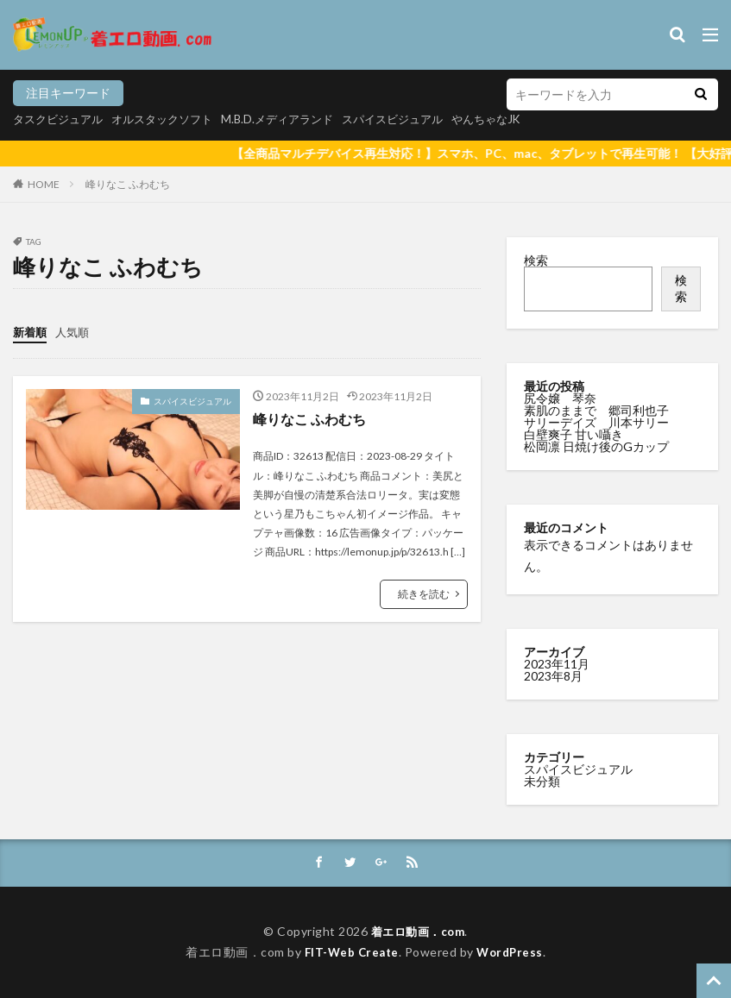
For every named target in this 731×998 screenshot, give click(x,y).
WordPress (512, 952)
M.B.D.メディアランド (295, 118)
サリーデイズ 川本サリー (596, 422)
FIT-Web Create (350, 952)
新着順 (31, 331)
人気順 (76, 331)
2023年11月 (556, 663)
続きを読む (424, 593)
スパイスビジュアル (417, 118)
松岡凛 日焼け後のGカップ (597, 446)
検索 (536, 260)
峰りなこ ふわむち (127, 184)
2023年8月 (553, 675)
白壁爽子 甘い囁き (575, 434)
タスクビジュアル (61, 118)
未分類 (542, 781)
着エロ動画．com (418, 931)
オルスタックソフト (172, 118)
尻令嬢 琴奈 (561, 398)
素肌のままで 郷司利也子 (597, 410)
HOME (44, 184)
